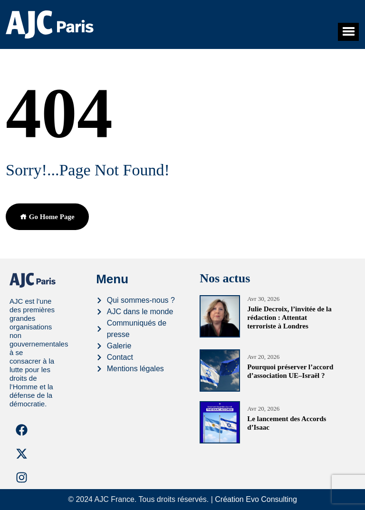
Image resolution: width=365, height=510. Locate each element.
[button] (348, 32)
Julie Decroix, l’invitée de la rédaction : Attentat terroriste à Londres (289, 317)
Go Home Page (47, 217)
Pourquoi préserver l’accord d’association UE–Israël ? (290, 371)
